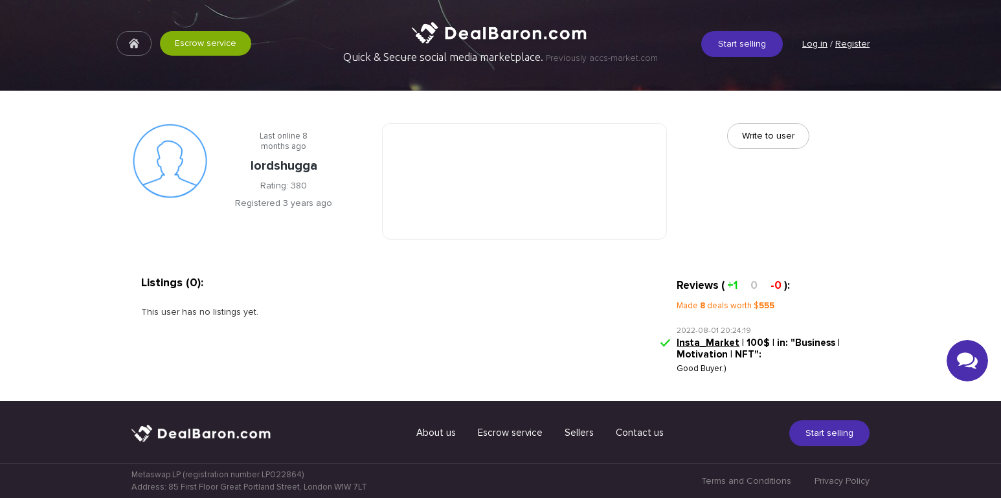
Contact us (640, 432)
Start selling (742, 43)
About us (436, 432)
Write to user (768, 135)
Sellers (579, 432)
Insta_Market (708, 342)
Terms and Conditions (746, 480)
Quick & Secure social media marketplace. (500, 57)
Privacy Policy (842, 480)
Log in (814, 43)
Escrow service (205, 43)
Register (852, 43)
